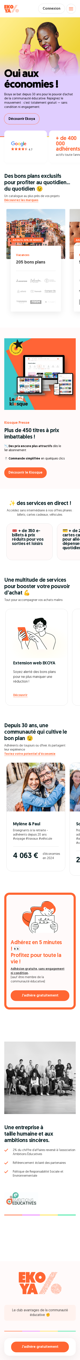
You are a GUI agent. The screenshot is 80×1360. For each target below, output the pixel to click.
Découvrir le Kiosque (25, 472)
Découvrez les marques (21, 200)
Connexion (51, 8)
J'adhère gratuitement (40, 1347)
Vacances (22, 255)
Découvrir (20, 695)
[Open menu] (71, 8)
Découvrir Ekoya (22, 119)
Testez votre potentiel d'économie (29, 754)
